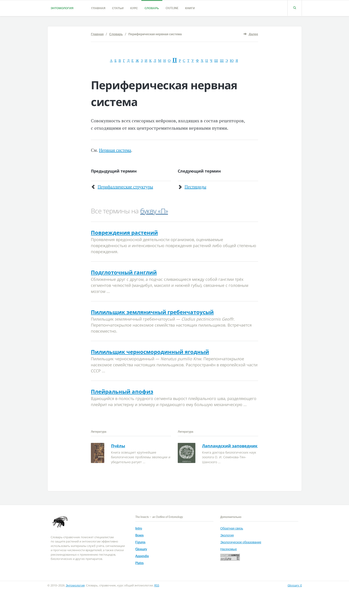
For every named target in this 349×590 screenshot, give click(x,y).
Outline (172, 8)
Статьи (118, 8)
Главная (98, 8)
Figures (140, 542)
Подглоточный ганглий (124, 272)
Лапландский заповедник (229, 445)
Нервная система (115, 150)
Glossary (141, 549)
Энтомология (62, 8)
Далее (253, 34)
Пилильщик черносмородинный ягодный (150, 351)
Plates (139, 563)
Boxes (139, 535)
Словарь (152, 8)
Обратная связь (231, 528)
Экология (227, 535)
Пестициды (195, 186)
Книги (190, 8)
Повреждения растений (124, 232)
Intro (138, 528)
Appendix (142, 556)
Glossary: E (295, 585)
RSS (156, 585)
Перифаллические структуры (125, 186)
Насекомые (228, 549)
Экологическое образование (240, 542)
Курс (134, 8)
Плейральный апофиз (122, 391)
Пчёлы (118, 445)
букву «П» (154, 210)
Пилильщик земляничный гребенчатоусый (152, 312)
